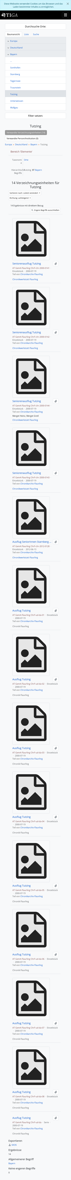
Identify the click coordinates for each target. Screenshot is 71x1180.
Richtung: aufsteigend (19, 198)
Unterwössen (16, 101)
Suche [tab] (36, 34)
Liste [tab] (26, 34)
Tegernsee (15, 81)
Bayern (13, 54)
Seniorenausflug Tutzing (26, 263)
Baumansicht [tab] (13, 34)
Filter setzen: (35, 115)
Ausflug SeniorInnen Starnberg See (32, 541)
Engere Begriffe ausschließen (45, 210)
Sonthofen (15, 67)
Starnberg (15, 74)
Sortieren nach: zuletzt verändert (24, 193)
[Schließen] (68, 3)
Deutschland (16, 47)
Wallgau (14, 107)
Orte (26, 159)
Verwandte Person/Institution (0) (22, 138)
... (11, 61)
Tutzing (13, 94)
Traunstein (15, 87)
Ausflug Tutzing (21, 610)
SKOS (12, 1144)
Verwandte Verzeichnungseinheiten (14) (26, 132)
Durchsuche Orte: (35, 26)
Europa (13, 41)
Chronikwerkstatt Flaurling (25, 279)
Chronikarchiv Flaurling (31, 274)
